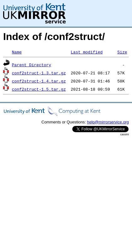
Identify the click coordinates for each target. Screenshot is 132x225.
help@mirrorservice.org (108, 122)
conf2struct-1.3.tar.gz (39, 73)
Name (17, 52)
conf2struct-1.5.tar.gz (39, 89)
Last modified (86, 52)
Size (122, 52)
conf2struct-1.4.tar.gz (39, 81)
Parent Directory (31, 65)
